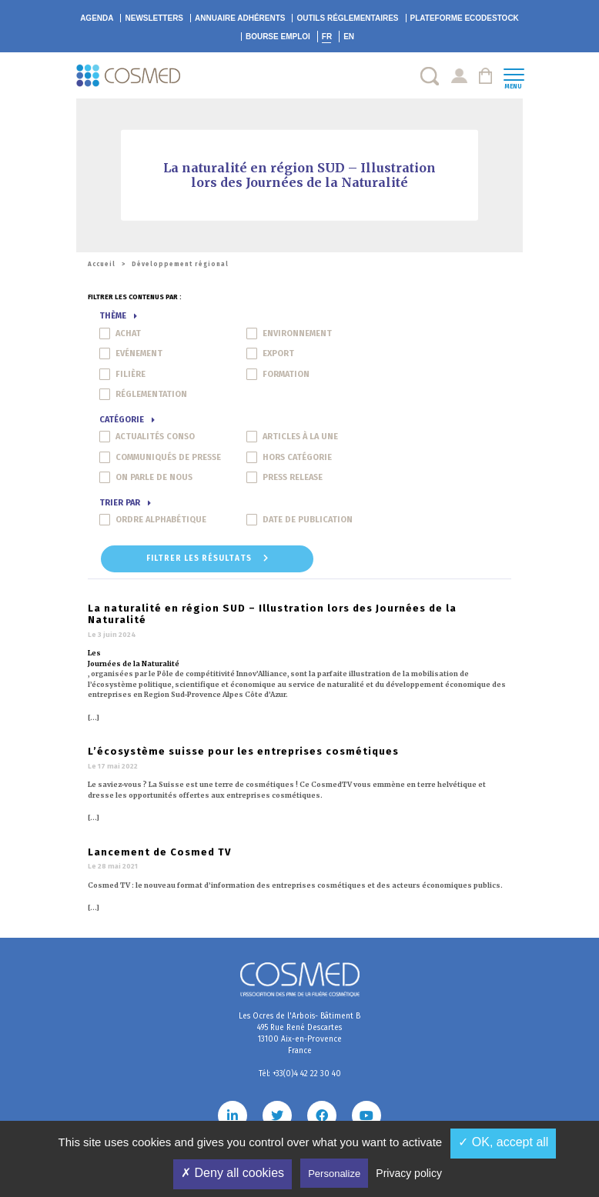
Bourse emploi (278, 36)
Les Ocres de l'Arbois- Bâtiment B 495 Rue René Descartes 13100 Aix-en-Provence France (299, 1033)
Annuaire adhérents (240, 18)
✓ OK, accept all (503, 1142)
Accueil (101, 264)
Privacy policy (409, 1173)
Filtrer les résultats (207, 558)
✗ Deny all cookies (232, 1172)
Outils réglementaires (347, 18)
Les (94, 653)
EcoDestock (464, 18)
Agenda (96, 18)
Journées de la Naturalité (133, 663)
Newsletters (154, 18)
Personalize (334, 1173)
